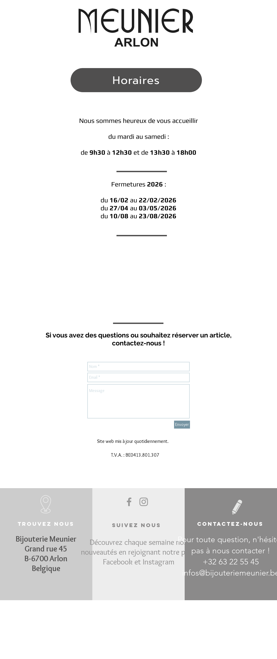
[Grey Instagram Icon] (143, 501)
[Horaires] (136, 80)
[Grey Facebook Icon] (129, 501)
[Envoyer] (182, 425)
